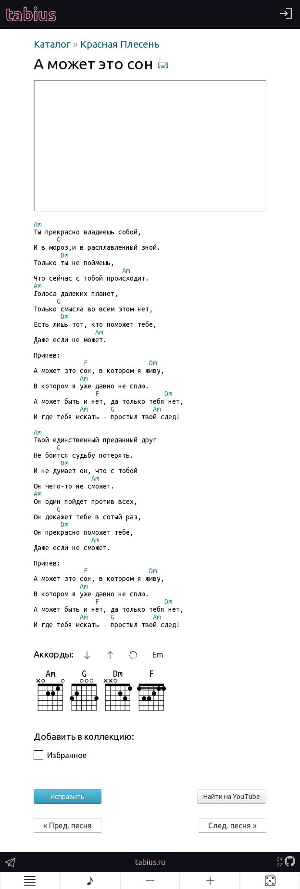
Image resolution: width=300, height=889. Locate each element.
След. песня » (232, 825)
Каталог (53, 44)
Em (157, 654)
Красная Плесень (120, 44)
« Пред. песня (67, 825)
